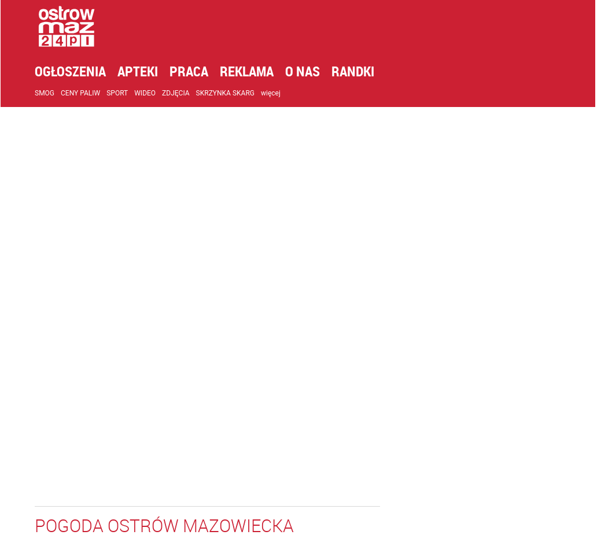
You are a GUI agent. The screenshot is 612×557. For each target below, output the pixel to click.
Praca (197, 71)
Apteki (146, 71)
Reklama (255, 71)
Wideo (153, 93)
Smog (52, 93)
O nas (310, 71)
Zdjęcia (184, 93)
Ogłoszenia (78, 71)
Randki (361, 71)
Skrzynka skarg (233, 93)
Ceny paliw (88, 93)
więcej (279, 93)
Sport (125, 93)
